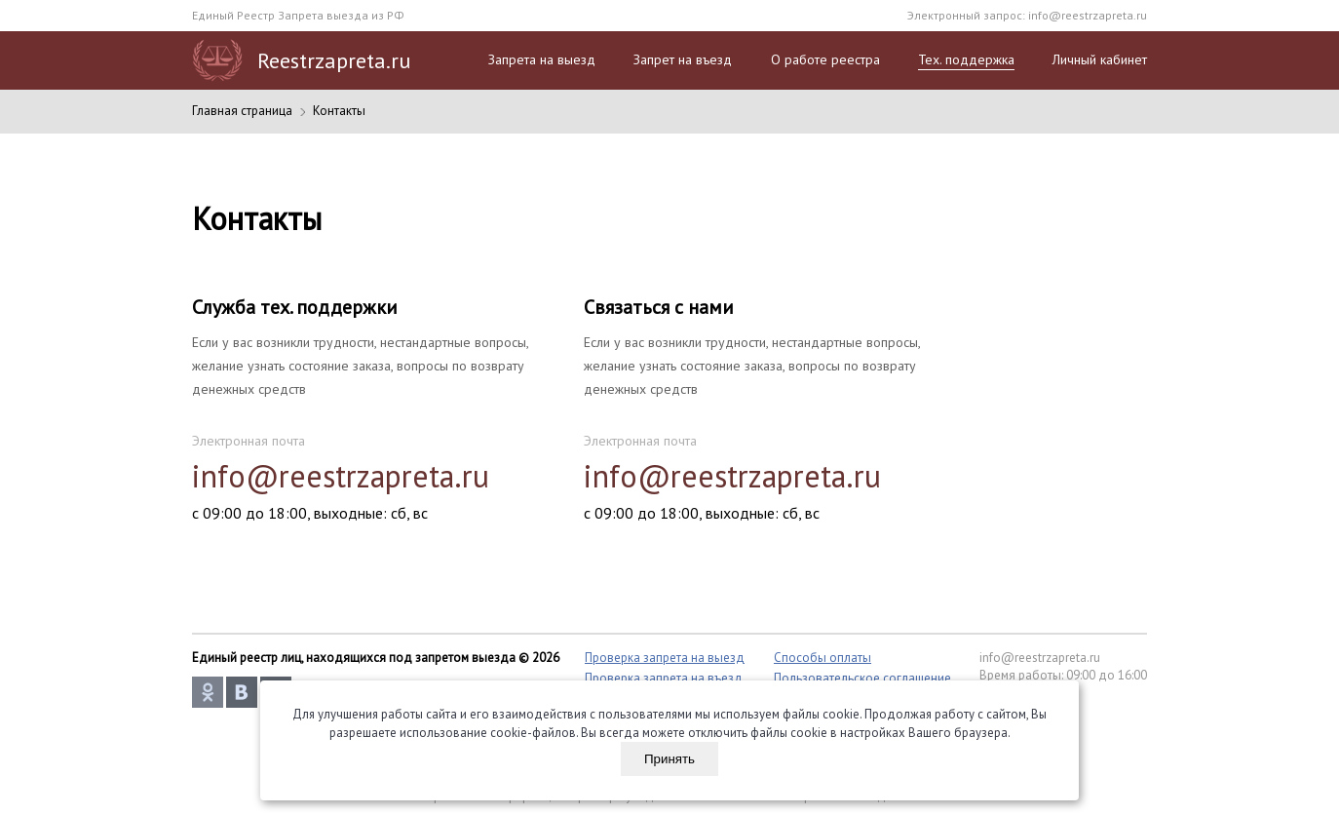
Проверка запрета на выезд (665, 657)
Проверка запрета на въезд (664, 678)
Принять (669, 759)
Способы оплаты (822, 657)
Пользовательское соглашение (862, 678)
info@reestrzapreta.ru (1087, 15)
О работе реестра (825, 59)
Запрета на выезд (541, 59)
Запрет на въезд (682, 59)
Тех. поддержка (966, 59)
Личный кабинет (1099, 59)
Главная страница (242, 110)
